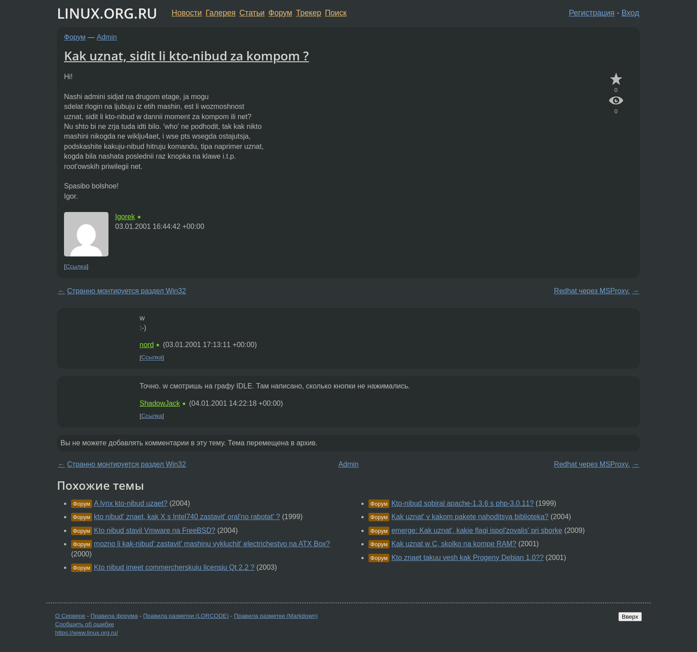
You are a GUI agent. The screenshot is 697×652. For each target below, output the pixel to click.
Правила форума (114, 615)
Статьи (251, 12)
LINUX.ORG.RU (107, 13)
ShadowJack (160, 403)
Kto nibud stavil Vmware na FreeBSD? (154, 530)
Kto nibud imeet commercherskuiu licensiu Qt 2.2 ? (174, 567)
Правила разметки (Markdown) (275, 615)
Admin (107, 37)
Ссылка (76, 266)
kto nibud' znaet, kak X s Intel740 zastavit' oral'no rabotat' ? (187, 516)
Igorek (125, 216)
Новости (187, 12)
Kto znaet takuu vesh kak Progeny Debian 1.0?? (467, 557)
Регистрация (592, 12)
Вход (630, 12)
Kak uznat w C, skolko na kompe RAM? (453, 544)
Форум (280, 12)
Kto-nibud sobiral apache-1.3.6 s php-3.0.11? (462, 503)
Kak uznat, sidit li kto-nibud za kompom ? (186, 55)
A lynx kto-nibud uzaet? (130, 503)
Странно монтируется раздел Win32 (126, 291)
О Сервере (70, 615)
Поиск (336, 12)
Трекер (308, 12)
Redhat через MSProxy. (592, 291)
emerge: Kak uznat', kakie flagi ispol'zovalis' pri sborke (476, 530)
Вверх (630, 616)
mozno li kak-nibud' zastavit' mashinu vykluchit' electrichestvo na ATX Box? (212, 544)
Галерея (221, 12)
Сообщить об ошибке (84, 624)
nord (147, 344)
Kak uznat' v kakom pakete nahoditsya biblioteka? (470, 516)
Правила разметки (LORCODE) (186, 615)
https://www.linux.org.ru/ (86, 632)
